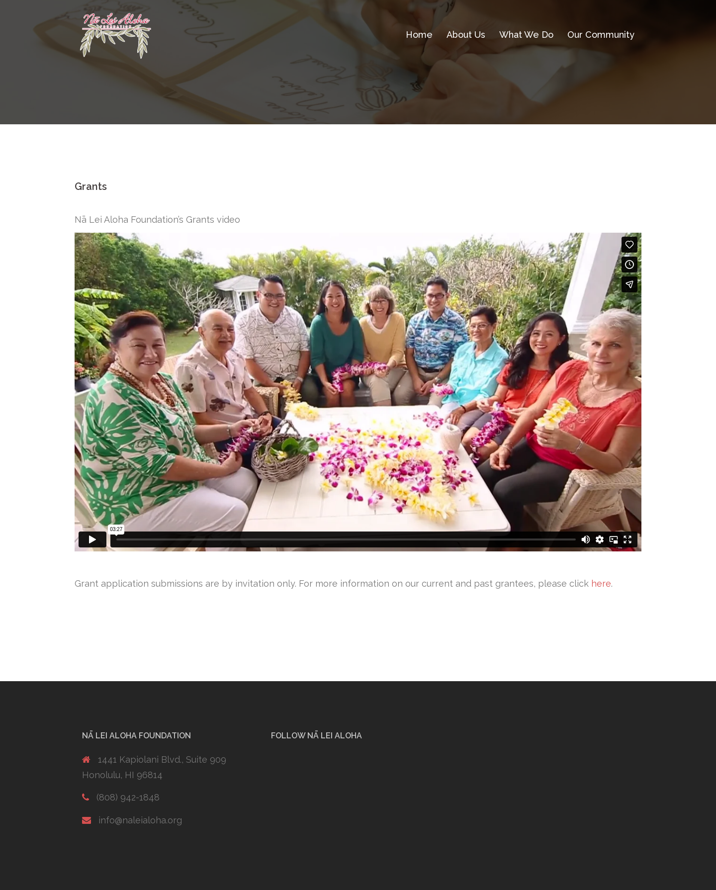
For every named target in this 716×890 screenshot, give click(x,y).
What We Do (526, 34)
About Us (466, 34)
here (601, 583)
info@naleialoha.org (140, 820)
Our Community (600, 34)
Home (419, 34)
